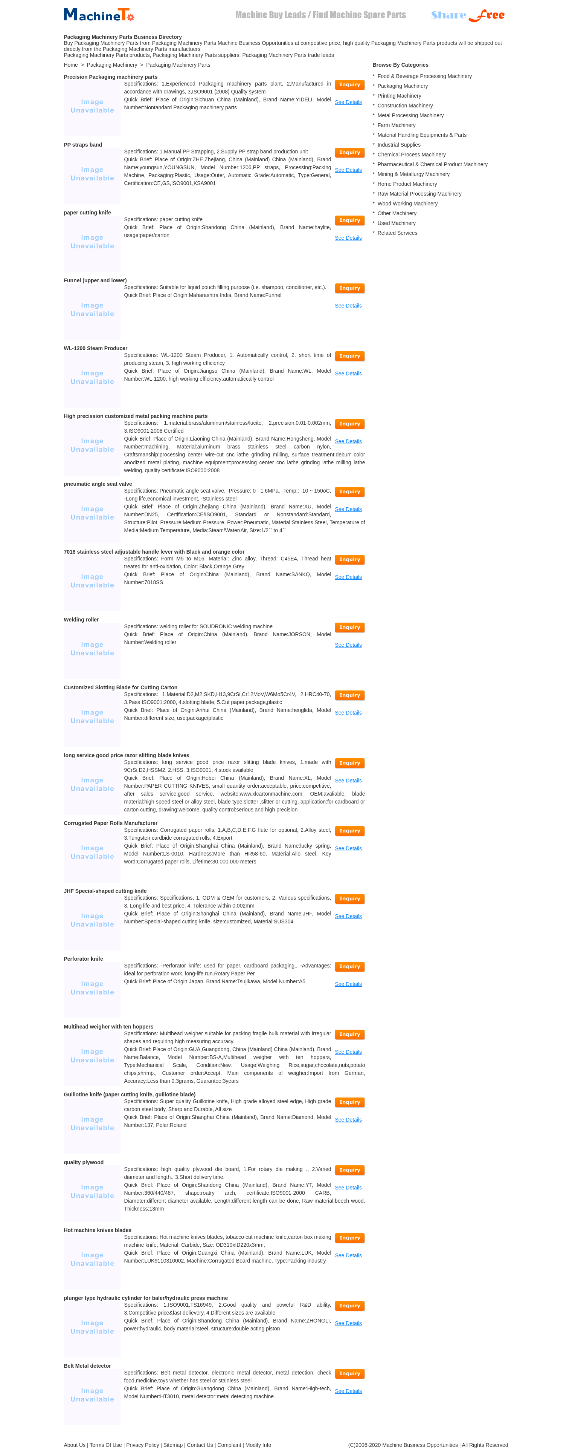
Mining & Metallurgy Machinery (414, 174)
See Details (348, 102)
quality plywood (84, 1162)
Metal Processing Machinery (411, 115)
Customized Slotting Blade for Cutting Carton (121, 687)
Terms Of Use (106, 1445)
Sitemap (173, 1445)
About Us (75, 1445)
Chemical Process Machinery (412, 155)
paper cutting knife (87, 213)
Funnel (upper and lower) (95, 280)
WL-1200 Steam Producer (96, 348)
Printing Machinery (399, 96)
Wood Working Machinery (408, 204)
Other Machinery (397, 213)
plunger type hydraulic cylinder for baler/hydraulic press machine (146, 1298)
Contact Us (200, 1445)
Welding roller (81, 620)
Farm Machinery (397, 125)
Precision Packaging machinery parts (111, 77)
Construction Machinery (405, 106)
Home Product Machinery (407, 184)
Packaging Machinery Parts (178, 65)
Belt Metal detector (87, 1366)
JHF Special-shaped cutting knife (105, 891)
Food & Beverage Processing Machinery (425, 76)
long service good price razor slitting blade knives (126, 755)
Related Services (398, 233)
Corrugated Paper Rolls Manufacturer (111, 823)
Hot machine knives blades (98, 1230)
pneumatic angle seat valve (98, 484)
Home (71, 65)
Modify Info (258, 1445)
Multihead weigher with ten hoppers (109, 1027)
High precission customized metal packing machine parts (136, 416)
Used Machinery (397, 223)
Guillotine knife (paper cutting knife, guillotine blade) (130, 1094)
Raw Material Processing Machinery (420, 194)
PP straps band (83, 145)
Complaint (229, 1445)
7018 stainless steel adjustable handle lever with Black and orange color (154, 552)
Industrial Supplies (399, 145)
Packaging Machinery (112, 65)
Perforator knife (83, 959)
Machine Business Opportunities (420, 1445)
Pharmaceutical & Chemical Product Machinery (433, 164)
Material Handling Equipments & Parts (422, 135)
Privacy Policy (142, 1445)
